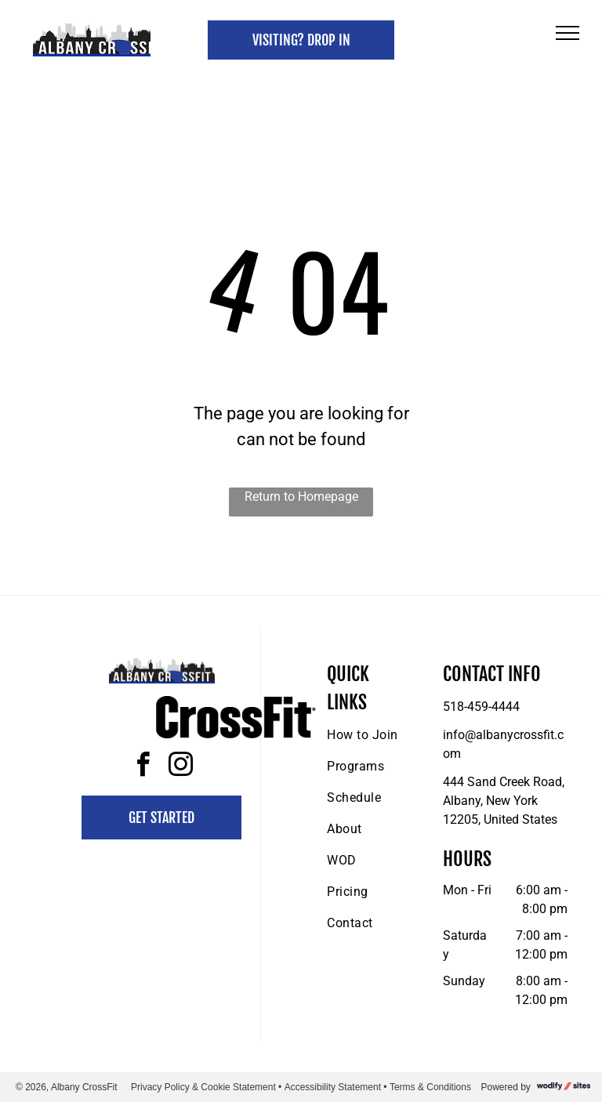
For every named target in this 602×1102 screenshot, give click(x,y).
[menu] (567, 33)
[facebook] (143, 767)
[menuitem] (383, 735)
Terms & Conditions (430, 1087)
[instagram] (180, 767)
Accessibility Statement (333, 1087)
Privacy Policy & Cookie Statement (203, 1087)
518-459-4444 (481, 706)
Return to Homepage (301, 496)
